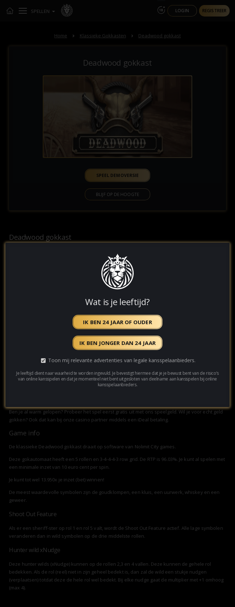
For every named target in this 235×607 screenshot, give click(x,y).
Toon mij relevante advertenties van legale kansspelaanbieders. (121, 360)
